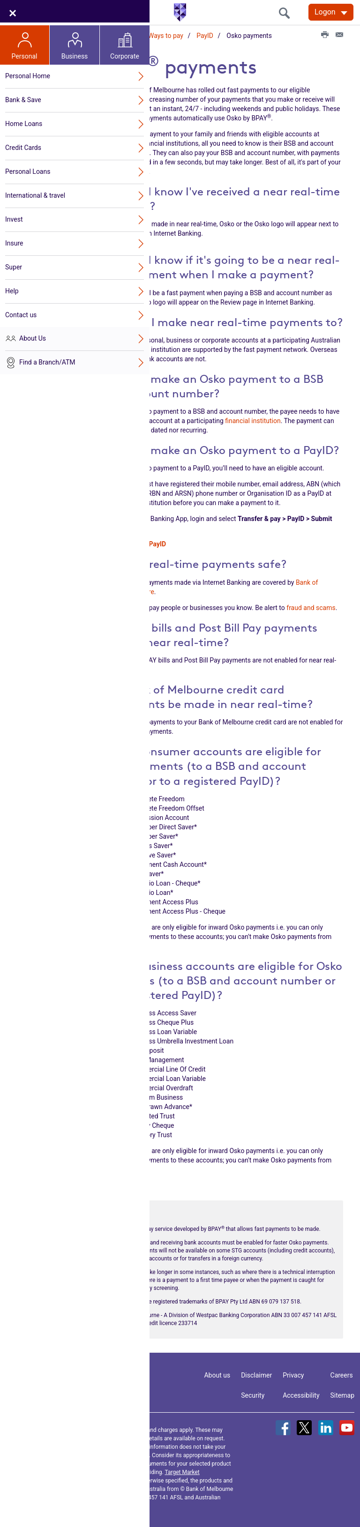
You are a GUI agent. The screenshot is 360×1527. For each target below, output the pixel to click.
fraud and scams (310, 605)
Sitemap (342, 1392)
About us (217, 1372)
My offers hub (43, 348)
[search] (286, 13)
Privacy (293, 1372)
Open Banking (43, 101)
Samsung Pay (50, 245)
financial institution (252, 418)
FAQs (37, 298)
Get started (39, 115)
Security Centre (45, 178)
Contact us (76, 1376)
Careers (341, 1372)
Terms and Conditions (93, 1469)
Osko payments (59, 285)
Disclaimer (256, 1372)
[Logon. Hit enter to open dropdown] (330, 12)
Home (68, 35)
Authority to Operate (52, 385)
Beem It (41, 258)
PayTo (39, 205)
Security (252, 1392)
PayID (204, 35)
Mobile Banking (45, 141)
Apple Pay (44, 218)
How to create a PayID (133, 541)
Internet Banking (47, 128)
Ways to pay (165, 35)
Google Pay (46, 231)
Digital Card (47, 335)
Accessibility (301, 1392)
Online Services (112, 35)
